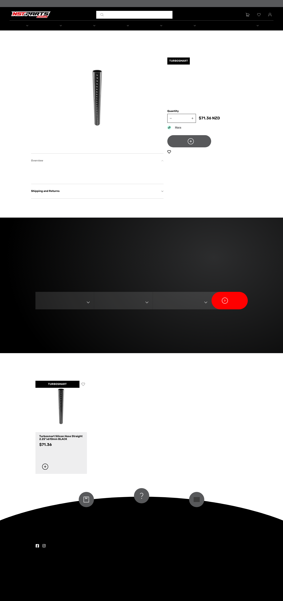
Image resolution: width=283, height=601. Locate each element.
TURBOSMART (57, 384)
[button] (26, 25)
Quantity (173, 111)
